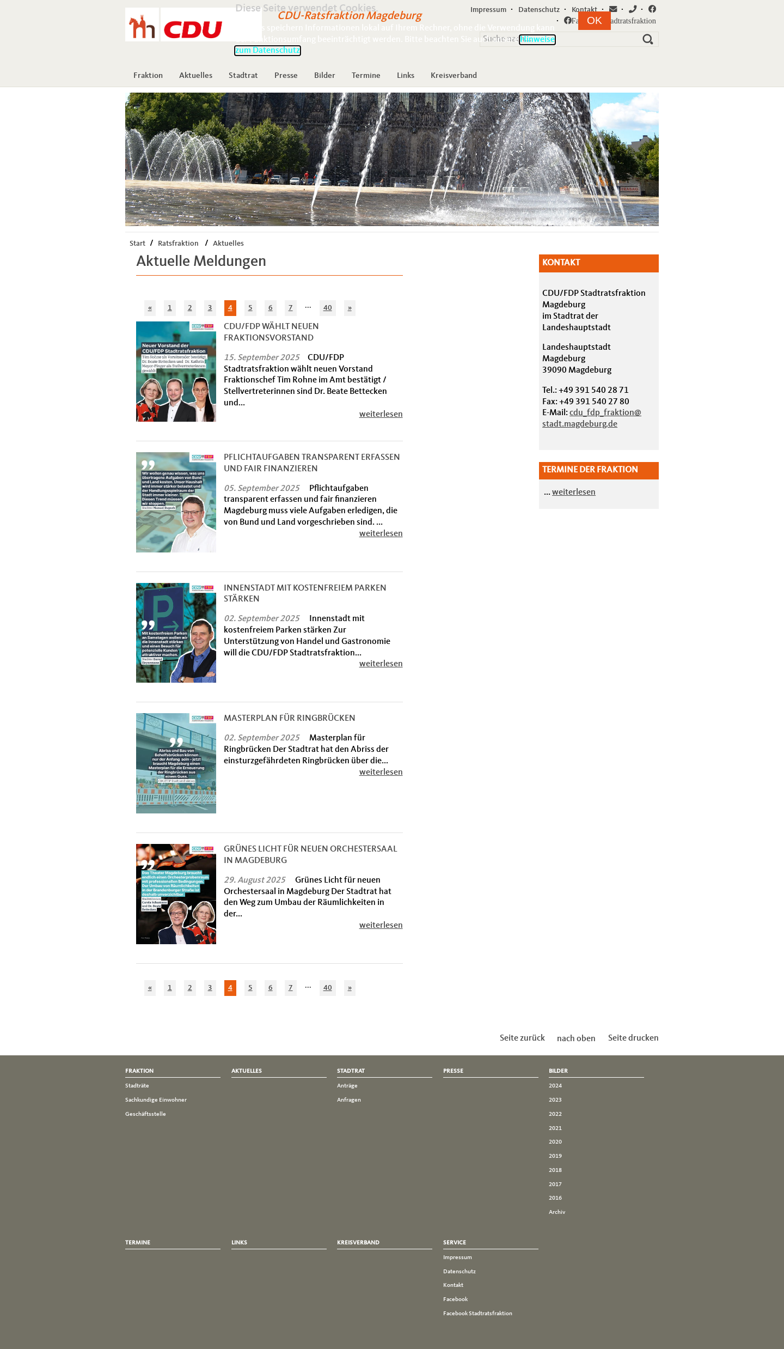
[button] (594, 20)
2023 (555, 1100)
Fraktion (148, 75)
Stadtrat (243, 75)
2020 (555, 1142)
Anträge (347, 1086)
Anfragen (349, 1100)
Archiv (557, 1212)
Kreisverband (454, 75)
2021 (555, 1128)
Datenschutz (459, 1271)
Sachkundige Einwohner (156, 1100)
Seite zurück (522, 1038)
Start (137, 243)
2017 (555, 1184)
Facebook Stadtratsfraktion (477, 1313)
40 (327, 308)
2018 (555, 1170)
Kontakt (453, 1285)
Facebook (455, 1299)
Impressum (457, 1257)
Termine (366, 75)
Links (405, 75)
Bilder (324, 75)
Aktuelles (195, 75)
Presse (286, 75)
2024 (555, 1086)
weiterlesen (381, 414)
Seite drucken (633, 1038)
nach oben (576, 1038)
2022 (555, 1114)
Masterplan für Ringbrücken (290, 718)
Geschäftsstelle (145, 1114)
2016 (555, 1198)
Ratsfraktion (178, 243)
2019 (555, 1156)
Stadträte (137, 1086)
